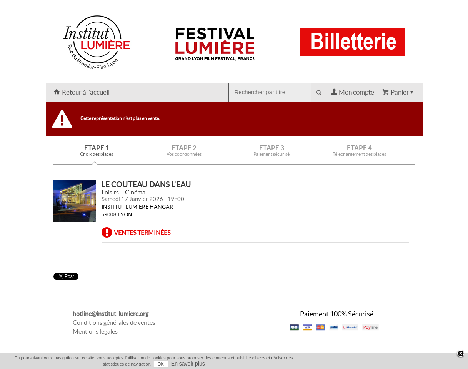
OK (161, 364)
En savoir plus (188, 364)
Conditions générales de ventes (114, 322)
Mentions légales (95, 331)
